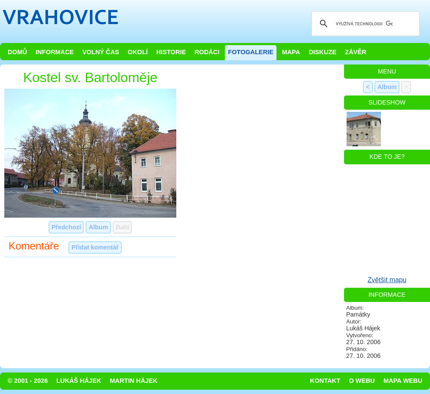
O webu (362, 380)
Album (98, 227)
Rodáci (206, 52)
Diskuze (322, 52)
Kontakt (325, 380)
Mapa (291, 52)
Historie (171, 52)
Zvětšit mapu (387, 279)
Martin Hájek (133, 380)
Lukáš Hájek (78, 380)
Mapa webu (403, 380)
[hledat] (364, 23)
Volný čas (101, 52)
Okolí (137, 52)
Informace (55, 52)
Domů (17, 52)
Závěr (355, 52)
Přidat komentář (95, 247)
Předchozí (66, 227)
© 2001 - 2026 (28, 380)
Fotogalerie (250, 52)
